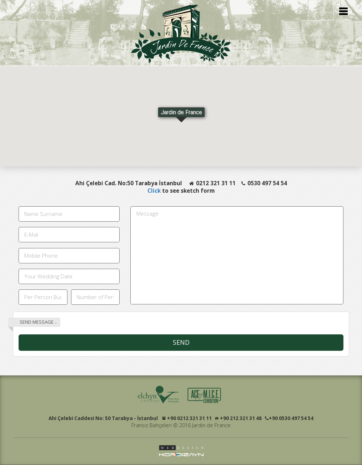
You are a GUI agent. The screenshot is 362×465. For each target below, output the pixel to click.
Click (154, 190)
